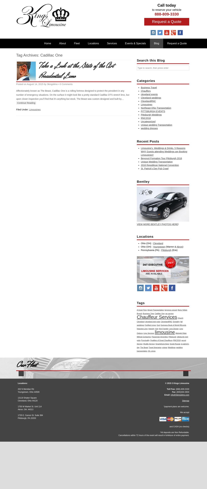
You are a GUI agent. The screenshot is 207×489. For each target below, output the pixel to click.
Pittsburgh (166, 250)
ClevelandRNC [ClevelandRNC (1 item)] (166, 322)
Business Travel (149, 87)
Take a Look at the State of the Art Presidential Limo (76, 71)
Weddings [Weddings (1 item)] (171, 347)
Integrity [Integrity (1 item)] (151, 329)
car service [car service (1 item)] (169, 313)
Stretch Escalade (103, 412)
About (62, 43)
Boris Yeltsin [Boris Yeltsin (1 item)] (182, 310)
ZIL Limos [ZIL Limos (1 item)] (151, 351)
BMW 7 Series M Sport (161, 412)
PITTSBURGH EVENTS (153, 111)
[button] (21, 398)
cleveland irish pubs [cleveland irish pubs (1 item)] (152, 322)
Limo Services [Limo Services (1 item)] (148, 333)
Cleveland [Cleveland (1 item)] (140, 322)
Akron (180, 246)
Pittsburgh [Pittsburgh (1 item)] (172, 337)
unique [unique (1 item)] (164, 347)
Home (47, 43)
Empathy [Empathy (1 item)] (176, 322)
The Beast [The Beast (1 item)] (144, 347)
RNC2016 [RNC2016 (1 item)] (177, 340)
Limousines (35, 109)
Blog (156, 43)
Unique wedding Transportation (156, 125)
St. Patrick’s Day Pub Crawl (155, 168)
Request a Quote (166, 21)
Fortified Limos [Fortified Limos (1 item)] (150, 325)
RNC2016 (146, 118)
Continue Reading (26, 103)
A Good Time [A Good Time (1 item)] (142, 310)
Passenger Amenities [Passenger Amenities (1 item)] (160, 337)
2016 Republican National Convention (160, 165)
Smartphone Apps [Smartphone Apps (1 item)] (162, 344)
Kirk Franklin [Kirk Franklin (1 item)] (164, 329)
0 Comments (66, 84)
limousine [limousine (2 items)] (165, 332)
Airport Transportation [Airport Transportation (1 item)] (155, 310)
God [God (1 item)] (158, 325)
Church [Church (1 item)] (180, 318)
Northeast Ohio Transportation (156, 108)
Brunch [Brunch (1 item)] (139, 313)
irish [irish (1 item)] (156, 329)
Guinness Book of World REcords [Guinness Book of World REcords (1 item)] (173, 325)
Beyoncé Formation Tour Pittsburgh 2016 (161, 158)
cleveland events (149, 94)
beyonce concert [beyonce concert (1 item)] (171, 310)
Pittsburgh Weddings (151, 114)
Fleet (77, 43)
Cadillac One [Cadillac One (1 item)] (160, 313)
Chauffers (146, 91)
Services (112, 43)
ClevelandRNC (148, 101)
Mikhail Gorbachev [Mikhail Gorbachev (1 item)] (144, 337)
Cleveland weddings (151, 97)
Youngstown (159, 246)
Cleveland (158, 243)
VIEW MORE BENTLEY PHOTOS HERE (157, 224)
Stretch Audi (45, 412)
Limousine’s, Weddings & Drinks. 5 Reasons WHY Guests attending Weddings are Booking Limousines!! (164, 151)
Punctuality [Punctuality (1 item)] (145, 340)
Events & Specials (135, 43)
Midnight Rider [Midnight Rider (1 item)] (181, 333)
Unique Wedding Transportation (157, 161)
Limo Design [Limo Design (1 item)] (174, 329)
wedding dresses (149, 128)
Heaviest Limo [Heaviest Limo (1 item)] (142, 329)
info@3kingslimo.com (180, 442)
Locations (93, 43)
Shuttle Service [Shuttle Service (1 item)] (149, 344)
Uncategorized (148, 121)
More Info (45, 419)
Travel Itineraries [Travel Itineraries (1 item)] (155, 347)
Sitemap (185, 448)
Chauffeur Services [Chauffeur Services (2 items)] (157, 317)
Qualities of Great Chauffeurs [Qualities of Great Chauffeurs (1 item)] (161, 340)
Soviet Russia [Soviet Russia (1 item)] (175, 344)
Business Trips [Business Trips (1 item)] (148, 313)
